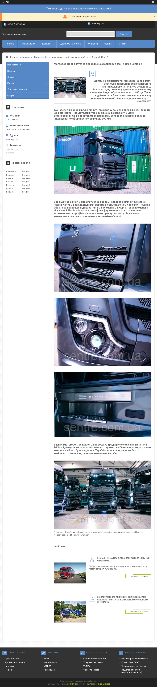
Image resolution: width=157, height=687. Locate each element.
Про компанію (28, 43)
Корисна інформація (21, 57)
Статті (122, 43)
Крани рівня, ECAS (130, 662)
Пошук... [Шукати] (124, 34)
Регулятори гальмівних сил (134, 658)
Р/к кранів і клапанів (93, 662)
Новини (108, 43)
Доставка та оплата (70, 43)
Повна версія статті (138, 576)
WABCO (47, 666)
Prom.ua (94, 681)
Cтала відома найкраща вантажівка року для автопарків (123, 559)
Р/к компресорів (91, 670)
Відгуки (10, 95)
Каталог (46, 43)
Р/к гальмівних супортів (94, 658)
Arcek (46, 658)
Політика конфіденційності (98, 684)
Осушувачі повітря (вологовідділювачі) (131, 671)
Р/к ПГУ (86, 666)
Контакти (93, 43)
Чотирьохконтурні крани (133, 666)
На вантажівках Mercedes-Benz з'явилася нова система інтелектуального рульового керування (122, 599)
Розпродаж (49, 670)
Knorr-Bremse (50, 662)
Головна (10, 43)
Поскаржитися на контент (72, 684)
